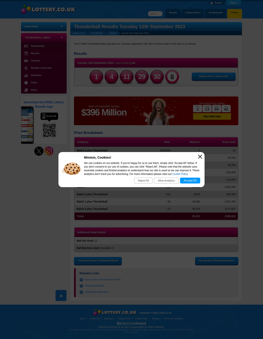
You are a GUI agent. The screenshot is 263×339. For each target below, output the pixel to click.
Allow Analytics (166, 180)
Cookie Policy (180, 174)
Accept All (190, 180)
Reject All (143, 180)
